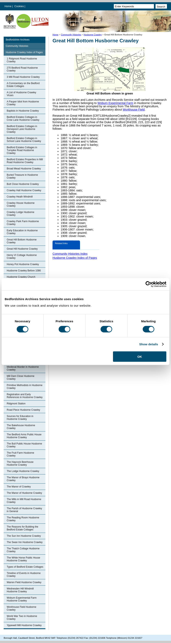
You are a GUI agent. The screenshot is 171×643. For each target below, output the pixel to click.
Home (7, 6)
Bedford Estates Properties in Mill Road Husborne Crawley (25, 161)
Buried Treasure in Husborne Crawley (22, 176)
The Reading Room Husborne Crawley (23, 519)
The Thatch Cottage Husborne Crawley (23, 550)
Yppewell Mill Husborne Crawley (24, 625)
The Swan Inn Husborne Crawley (25, 542)
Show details (148, 344)
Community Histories (71, 34)
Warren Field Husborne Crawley (24, 582)
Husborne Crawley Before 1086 (24, 270)
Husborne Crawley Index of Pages (24, 52)
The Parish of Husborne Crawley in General (24, 510)
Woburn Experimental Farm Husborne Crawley (22, 599)
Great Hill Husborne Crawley (22, 248)
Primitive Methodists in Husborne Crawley (24, 387)
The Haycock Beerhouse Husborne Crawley (20, 463)
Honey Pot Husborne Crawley (23, 264)
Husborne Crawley (93, 34)
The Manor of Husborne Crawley (24, 493)
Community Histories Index (70, 253)
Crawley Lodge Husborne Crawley (20, 213)
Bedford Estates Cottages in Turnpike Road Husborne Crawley (22, 150)
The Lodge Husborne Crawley (23, 471)
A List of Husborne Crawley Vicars (21, 94)
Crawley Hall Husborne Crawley (24, 190)
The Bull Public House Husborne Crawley (24, 445)
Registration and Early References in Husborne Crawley (25, 396)
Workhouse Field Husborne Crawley (21, 608)
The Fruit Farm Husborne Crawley (20, 454)
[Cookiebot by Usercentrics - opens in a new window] (148, 284)
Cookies (19, 6)
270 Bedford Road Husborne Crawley (22, 69)
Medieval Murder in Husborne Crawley (23, 368)
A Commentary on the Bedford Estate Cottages (23, 85)
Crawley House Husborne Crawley (21, 204)
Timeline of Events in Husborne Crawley (24, 574)
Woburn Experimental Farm (115, 103)
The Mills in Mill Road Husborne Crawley (24, 501)
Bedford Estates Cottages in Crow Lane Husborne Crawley (23, 118)
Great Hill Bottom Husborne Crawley (22, 241)
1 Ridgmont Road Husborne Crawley (22, 60)
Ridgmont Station (16, 403)
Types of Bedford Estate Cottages (25, 566)
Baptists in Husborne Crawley (23, 110)
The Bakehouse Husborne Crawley (21, 427)
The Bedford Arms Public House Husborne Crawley (24, 436)
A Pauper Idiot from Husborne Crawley (23, 103)
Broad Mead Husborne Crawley (24, 168)
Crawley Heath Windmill (20, 196)
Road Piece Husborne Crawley (23, 409)
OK (139, 356)
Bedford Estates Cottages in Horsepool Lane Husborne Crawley (22, 129)
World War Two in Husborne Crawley (22, 617)
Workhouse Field (134, 109)
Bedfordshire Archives (18, 39)
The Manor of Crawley (19, 486)
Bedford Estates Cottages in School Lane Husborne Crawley (24, 140)
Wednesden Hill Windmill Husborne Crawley (20, 590)
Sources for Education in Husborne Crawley (20, 417)
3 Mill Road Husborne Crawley (23, 77)
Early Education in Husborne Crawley (22, 232)
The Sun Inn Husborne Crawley (24, 535)
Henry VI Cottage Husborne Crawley (22, 256)
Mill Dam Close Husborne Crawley (20, 377)
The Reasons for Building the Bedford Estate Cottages (22, 528)
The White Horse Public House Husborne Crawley (23, 559)
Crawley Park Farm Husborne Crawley (23, 223)
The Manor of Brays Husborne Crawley (23, 479)
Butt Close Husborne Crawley (23, 184)
